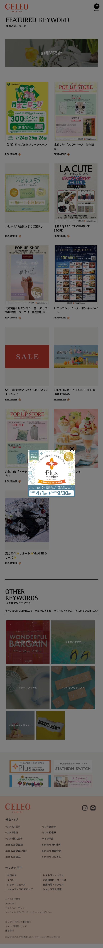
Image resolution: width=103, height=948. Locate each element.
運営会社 (9, 933)
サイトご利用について (16, 929)
